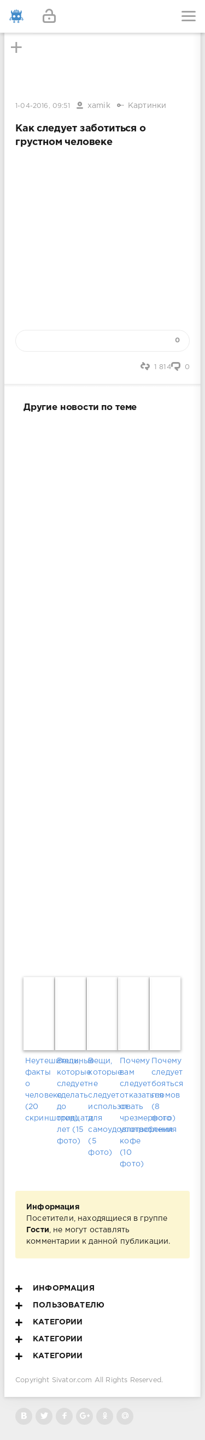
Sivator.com (72, 1380)
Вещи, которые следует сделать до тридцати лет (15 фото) (71, 1101)
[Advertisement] (102, 692)
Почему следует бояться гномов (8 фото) (165, 1090)
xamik (98, 106)
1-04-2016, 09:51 (42, 106)
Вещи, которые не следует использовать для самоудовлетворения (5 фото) (102, 1107)
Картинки (147, 106)
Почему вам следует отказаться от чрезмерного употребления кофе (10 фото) (134, 1112)
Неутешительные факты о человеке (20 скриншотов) (39, 1090)
